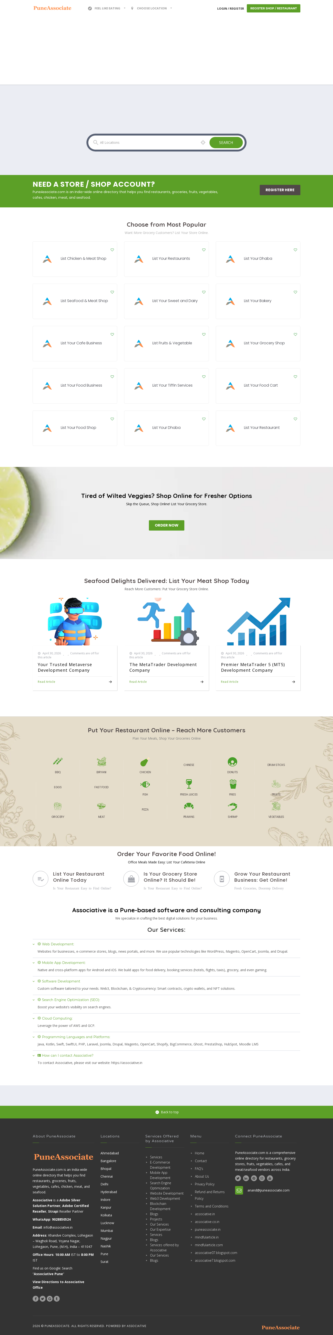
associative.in (205, 1214)
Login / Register (230, 8)
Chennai (107, 1176)
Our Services (159, 1224)
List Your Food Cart (261, 385)
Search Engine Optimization (160, 1185)
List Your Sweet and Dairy (175, 300)
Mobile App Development (160, 1175)
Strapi (53, 1211)
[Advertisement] (166, 52)
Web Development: (56, 944)
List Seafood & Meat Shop (84, 300)
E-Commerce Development (160, 1165)
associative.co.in (207, 1221)
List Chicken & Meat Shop (83, 258)
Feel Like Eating (104, 8)
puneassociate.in (208, 1229)
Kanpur (106, 1207)
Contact (201, 1161)
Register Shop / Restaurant (273, 8)
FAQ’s (199, 1168)
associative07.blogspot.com (212, 1252)
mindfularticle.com (209, 1245)
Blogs (154, 1214)
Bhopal (106, 1168)
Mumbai (107, 1230)
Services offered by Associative (164, 1247)
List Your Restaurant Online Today (79, 877)
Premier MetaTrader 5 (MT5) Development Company (253, 667)
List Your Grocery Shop (264, 343)
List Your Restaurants (171, 258)
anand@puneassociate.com (269, 1190)
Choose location (148, 8)
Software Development (59, 981)
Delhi (104, 1184)
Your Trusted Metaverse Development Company (65, 667)
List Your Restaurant (262, 427)
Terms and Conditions (211, 1206)
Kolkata (106, 1215)
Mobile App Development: (61, 963)
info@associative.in (58, 1227)
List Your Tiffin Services (172, 385)
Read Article (46, 682)
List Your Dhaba (258, 258)
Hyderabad (109, 1192)
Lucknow (107, 1223)
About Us (202, 1176)
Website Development (167, 1193)
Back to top (167, 1112)
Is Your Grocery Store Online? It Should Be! (170, 877)
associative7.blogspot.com (212, 1260)
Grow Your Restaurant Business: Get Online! (262, 877)
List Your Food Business (81, 385)
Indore (105, 1199)
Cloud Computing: (55, 1018)
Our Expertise (160, 1229)
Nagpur (106, 1238)
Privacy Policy (204, 1184)
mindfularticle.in (207, 1237)
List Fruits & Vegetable (172, 343)
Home (199, 1153)
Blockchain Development (160, 1206)
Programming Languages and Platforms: (74, 1037)
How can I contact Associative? (65, 1055)
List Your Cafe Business (81, 343)
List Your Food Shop (78, 427)
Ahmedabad (110, 1153)
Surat (104, 1261)
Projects (156, 1219)
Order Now (166, 525)
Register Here (280, 190)
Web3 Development (165, 1198)
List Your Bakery (257, 300)
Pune (104, 1254)
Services (156, 1157)
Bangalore (108, 1161)
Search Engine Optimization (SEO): (69, 1000)
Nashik (106, 1246)
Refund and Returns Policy (210, 1195)
